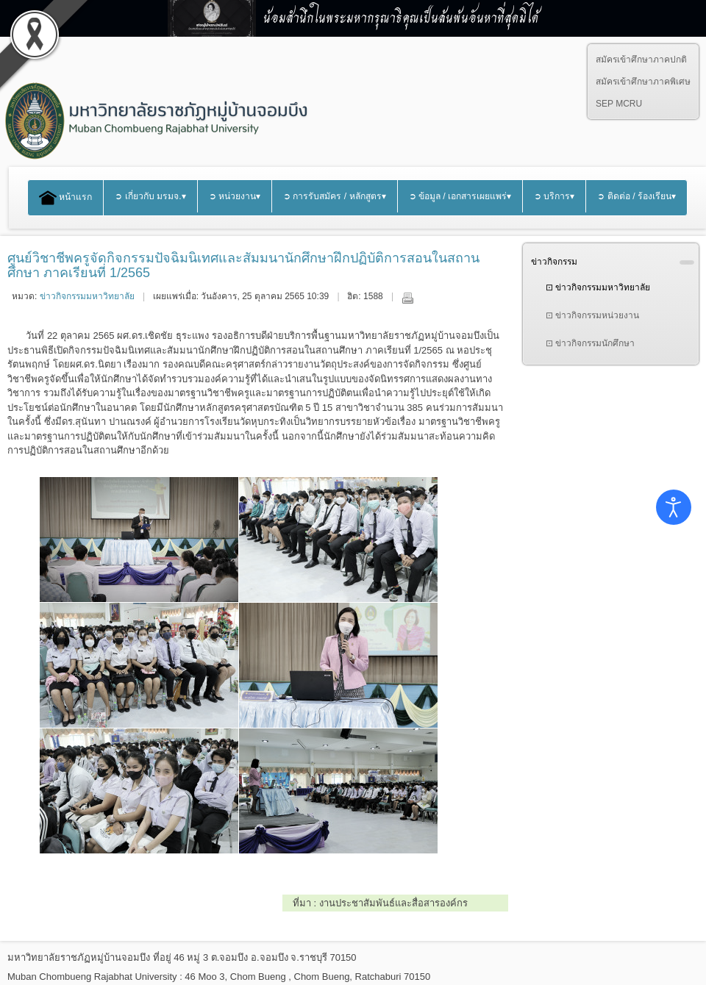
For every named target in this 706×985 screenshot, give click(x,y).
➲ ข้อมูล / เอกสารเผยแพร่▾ (460, 196)
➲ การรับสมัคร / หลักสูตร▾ (334, 196)
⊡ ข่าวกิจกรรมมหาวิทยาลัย (598, 287)
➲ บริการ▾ (554, 196)
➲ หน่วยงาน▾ (234, 196)
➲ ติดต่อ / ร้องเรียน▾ (636, 196)
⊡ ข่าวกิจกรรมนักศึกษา (590, 343)
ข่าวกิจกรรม (554, 262)
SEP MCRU (619, 103)
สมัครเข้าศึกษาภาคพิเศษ (643, 81)
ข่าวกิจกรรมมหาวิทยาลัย (87, 296)
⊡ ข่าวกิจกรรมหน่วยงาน (592, 315)
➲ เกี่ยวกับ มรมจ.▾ (150, 196)
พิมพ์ (407, 298)
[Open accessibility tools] (673, 507)
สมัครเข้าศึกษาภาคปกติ (641, 59)
